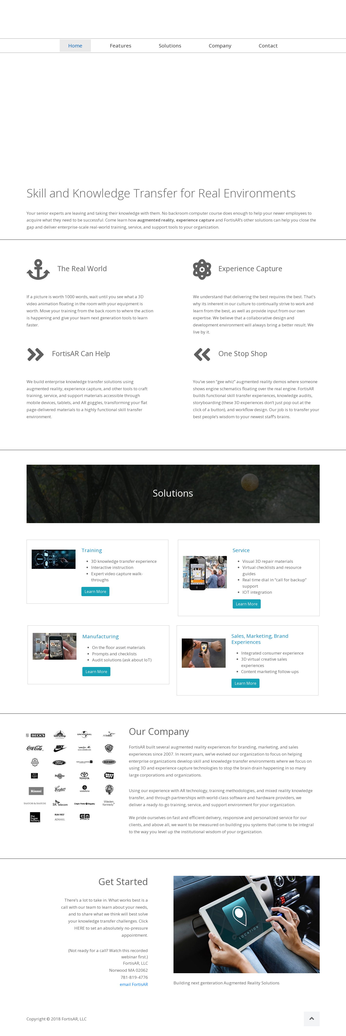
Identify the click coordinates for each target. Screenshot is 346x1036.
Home (79, 45)
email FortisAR (134, 984)
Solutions (170, 45)
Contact (268, 45)
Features (120, 45)
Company (220, 45)
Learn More (95, 591)
